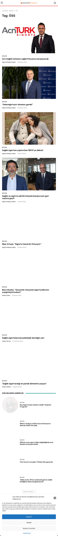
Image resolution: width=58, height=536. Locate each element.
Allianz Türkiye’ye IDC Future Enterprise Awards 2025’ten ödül (35, 424)
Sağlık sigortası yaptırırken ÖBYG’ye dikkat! (22, 150)
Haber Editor (6, 295)
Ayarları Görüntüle (29, 528)
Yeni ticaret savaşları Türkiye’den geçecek (36, 462)
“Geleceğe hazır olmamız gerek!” (17, 104)
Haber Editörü (6, 387)
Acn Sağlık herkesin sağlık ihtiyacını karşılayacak (25, 59)
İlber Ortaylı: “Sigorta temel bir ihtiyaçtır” (21, 244)
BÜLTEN (4, 56)
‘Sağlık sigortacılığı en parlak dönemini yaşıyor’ (24, 383)
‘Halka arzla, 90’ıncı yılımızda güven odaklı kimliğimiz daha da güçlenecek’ (36, 481)
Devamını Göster (29, 491)
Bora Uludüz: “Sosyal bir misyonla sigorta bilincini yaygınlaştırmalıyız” (25, 291)
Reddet (29, 523)
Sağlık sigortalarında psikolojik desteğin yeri (23, 338)
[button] (55, 498)
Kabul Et (29, 517)
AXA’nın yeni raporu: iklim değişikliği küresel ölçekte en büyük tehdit (36, 443)
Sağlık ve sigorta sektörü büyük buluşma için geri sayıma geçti (25, 197)
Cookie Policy (27, 533)
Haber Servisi (6, 341)
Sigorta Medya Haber (9, 62)
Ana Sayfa (5, 11)
